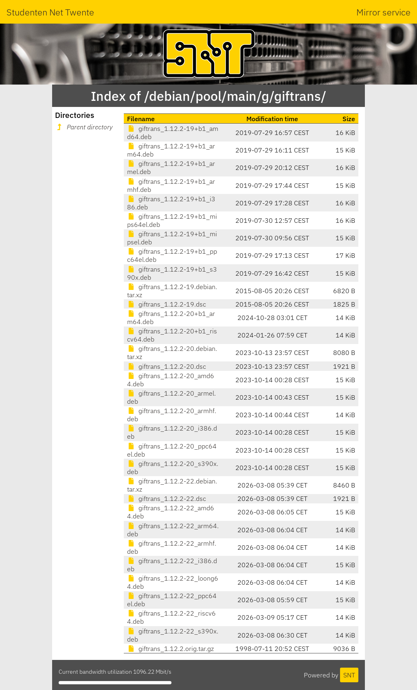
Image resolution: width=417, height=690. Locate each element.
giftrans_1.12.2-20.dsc (166, 366)
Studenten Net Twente (50, 12)
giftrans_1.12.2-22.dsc (166, 498)
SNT (349, 675)
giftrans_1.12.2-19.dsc (166, 304)
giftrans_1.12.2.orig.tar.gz (170, 648)
